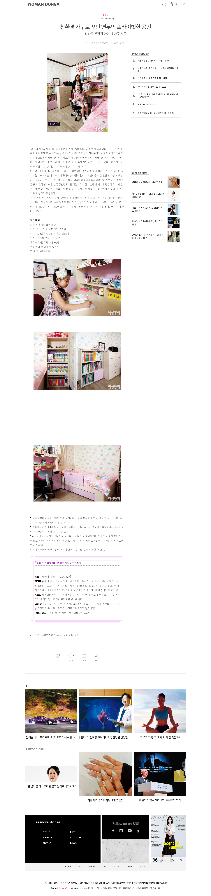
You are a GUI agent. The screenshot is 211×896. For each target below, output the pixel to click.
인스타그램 (121, 830)
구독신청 (47, 883)
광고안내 (55, 883)
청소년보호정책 (161, 883)
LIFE (105, 14)
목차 (163, 859)
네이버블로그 (138, 830)
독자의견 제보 (72, 883)
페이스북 (113, 830)
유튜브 (130, 830)
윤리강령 (63, 883)
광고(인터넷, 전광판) (118, 883)
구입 (180, 859)
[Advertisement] (70, 421)
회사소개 (106, 883)
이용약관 (137, 883)
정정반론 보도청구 (85, 883)
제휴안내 (130, 883)
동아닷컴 (98, 883)
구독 (172, 859)
